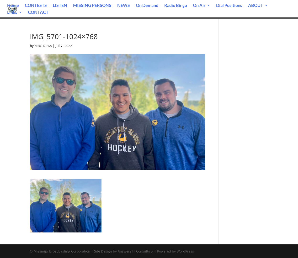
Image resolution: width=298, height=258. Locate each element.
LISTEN (60, 6)
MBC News (43, 45)
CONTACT (38, 13)
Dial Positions (229, 6)
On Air (199, 6)
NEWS (123, 6)
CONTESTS (36, 6)
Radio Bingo (175, 6)
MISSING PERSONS (92, 6)
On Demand (147, 6)
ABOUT (255, 6)
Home (13, 6)
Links (12, 13)
